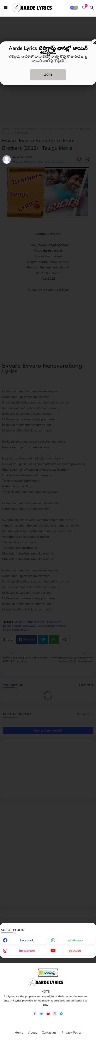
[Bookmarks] (84, 7)
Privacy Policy (71, 1033)
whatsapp (75, 940)
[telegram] (61, 1013)
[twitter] (41, 1013)
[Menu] (5, 7)
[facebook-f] (34, 1013)
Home (19, 1033)
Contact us (49, 1033)
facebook (27, 940)
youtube (75, 950)
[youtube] (48, 1013)
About (32, 1033)
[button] (74, 8)
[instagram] (54, 1013)
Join (48, 74)
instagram (27, 950)
